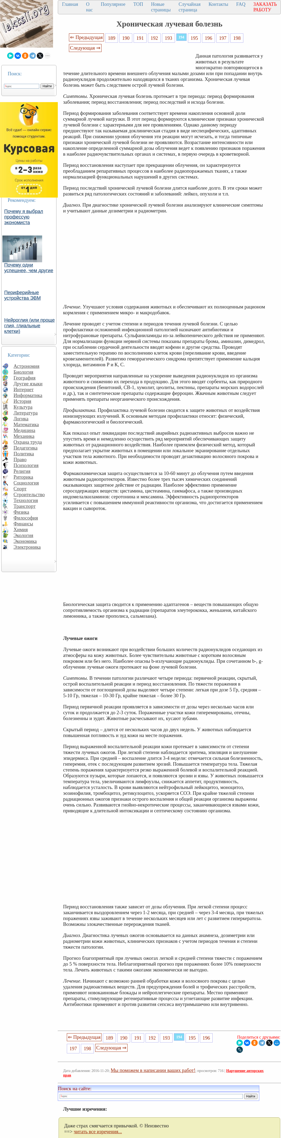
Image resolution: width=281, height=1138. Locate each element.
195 (194, 38)
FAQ (240, 4)
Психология (26, 465)
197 (222, 38)
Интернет (24, 389)
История (22, 401)
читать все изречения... (98, 1131)
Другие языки (28, 383)
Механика (24, 436)
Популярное (113, 4)
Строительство (29, 494)
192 (154, 38)
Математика (26, 424)
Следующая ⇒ (85, 48)
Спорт (20, 488)
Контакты (218, 4)
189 (111, 38)
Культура (23, 407)
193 (168, 38)
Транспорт (25, 506)
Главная (70, 4)
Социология (26, 483)
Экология (23, 535)
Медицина (24, 430)
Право (20, 459)
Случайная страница (190, 7)
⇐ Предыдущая (86, 37)
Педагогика (26, 448)
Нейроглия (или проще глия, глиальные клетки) (29, 325)
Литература (26, 413)
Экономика (25, 541)
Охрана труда (28, 442)
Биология (23, 372)
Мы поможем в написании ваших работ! (153, 1070)
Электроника (27, 547)
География (25, 378)
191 (140, 38)
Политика (24, 453)
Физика (21, 512)
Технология (26, 500)
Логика (21, 418)
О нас (89, 7)
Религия (22, 471)
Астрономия (26, 366)
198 (237, 38)
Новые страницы (161, 7)
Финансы (23, 523)
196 (208, 38)
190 (126, 38)
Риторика (23, 477)
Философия (26, 518)
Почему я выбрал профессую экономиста (23, 217)
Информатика (28, 395)
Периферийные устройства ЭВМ (22, 295)
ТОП (138, 4)
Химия (21, 529)
